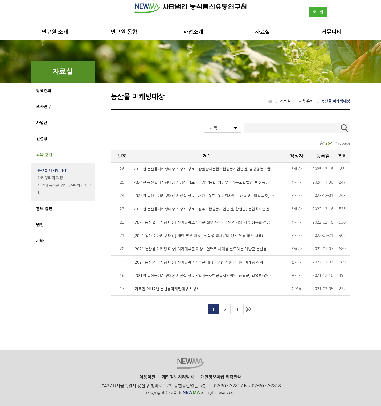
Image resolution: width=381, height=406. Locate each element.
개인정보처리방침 (178, 377)
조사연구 (43, 107)
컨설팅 (41, 139)
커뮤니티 (332, 32)
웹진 (40, 225)
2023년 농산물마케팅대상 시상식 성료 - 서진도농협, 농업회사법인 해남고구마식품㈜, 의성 (205, 196)
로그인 (318, 12)
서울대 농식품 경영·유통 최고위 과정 (65, 189)
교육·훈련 (44, 155)
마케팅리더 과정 (50, 178)
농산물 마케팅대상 (52, 170)
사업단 (41, 123)
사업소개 (193, 32)
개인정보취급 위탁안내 (221, 377)
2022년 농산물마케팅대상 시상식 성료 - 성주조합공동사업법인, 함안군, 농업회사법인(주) (204, 209)
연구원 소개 (55, 32)
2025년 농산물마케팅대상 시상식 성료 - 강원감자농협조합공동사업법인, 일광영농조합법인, (205, 169)
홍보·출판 (44, 209)
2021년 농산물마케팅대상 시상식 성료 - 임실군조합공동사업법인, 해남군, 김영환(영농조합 (205, 276)
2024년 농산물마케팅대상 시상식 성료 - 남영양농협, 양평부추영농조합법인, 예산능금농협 (204, 182)
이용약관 (147, 377)
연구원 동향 (124, 32)
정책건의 (43, 91)
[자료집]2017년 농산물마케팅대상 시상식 (166, 289)
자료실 (262, 32)
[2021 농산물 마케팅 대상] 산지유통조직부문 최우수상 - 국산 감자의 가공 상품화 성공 (201, 222)
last (248, 309)
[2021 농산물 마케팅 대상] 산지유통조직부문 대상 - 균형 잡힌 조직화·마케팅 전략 (198, 262)
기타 (40, 241)
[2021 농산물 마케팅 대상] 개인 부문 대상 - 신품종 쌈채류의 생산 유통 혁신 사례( (198, 236)
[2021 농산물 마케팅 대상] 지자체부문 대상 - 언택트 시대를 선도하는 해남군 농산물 (200, 249)
